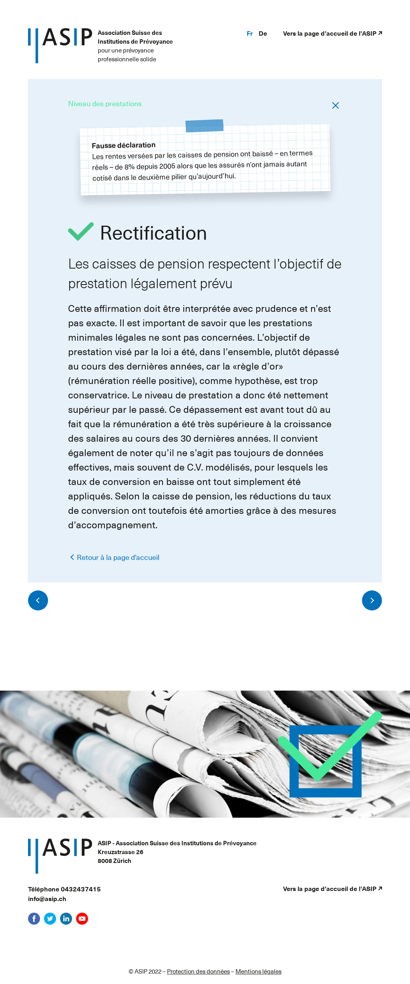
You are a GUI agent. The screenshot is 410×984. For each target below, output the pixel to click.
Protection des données (198, 971)
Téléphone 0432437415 (64, 888)
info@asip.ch (47, 898)
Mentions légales (258, 971)
